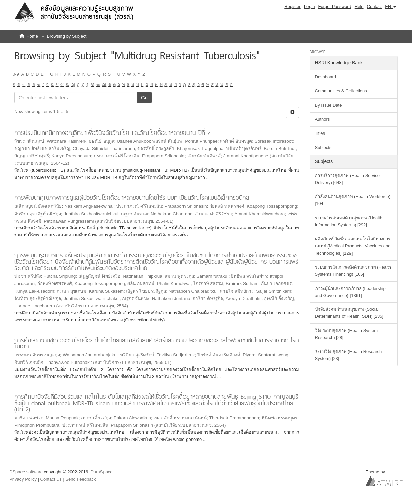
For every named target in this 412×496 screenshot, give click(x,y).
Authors (322, 119)
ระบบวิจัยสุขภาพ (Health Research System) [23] (348, 355)
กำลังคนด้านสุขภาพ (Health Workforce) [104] (352, 200)
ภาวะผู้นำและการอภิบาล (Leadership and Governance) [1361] (350, 292)
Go (144, 97)
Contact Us (51, 479)
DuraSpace (102, 471)
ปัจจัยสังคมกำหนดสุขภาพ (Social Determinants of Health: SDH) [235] (349, 313)
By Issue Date (328, 105)
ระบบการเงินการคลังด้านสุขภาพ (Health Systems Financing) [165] (353, 271)
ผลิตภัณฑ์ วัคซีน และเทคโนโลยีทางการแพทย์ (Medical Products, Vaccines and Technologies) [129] (353, 246)
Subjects (323, 147)
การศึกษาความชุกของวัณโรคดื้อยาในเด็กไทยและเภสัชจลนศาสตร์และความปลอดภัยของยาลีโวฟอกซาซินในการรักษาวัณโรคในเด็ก (156, 343)
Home (32, 36)
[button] (390, 6)
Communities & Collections (341, 90)
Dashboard (325, 76)
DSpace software (26, 471)
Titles (320, 133)
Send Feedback (80, 479)
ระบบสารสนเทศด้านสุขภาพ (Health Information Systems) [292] (349, 221)
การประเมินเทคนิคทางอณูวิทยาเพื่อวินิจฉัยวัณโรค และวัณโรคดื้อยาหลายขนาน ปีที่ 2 (112, 132)
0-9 (16, 74)
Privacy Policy (23, 479)
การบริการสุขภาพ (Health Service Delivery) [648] (347, 179)
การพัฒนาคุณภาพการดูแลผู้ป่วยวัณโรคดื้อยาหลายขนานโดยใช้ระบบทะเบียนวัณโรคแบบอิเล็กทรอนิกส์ (131, 197)
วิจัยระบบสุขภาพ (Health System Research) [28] (346, 334)
